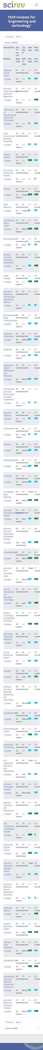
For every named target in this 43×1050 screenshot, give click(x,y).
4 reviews (7, 579)
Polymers (7, 444)
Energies (7, 671)
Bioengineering (9, 713)
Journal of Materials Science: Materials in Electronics (8, 889)
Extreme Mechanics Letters (7, 926)
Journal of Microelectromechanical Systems (13, 513)
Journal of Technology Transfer (8, 787)
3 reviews (7, 210)
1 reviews (7, 79)
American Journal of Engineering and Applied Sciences (8, 533)
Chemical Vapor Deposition (8, 945)
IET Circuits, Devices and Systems (8, 173)
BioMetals (7, 349)
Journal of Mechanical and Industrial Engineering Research (9, 296)
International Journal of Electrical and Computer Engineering (8, 394)
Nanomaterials (9, 460)
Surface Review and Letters (8, 655)
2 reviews (7, 266)
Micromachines (9, 239)
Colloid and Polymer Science (8, 847)
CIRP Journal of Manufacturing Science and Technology (9, 114)
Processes (7, 476)
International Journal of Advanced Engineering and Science (8, 981)
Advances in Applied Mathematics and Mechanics (8, 370)
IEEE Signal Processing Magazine (8, 636)
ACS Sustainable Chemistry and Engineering (8, 765)
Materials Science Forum (7, 73)
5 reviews (7, 500)
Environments (9, 428)
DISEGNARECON (10, 960)
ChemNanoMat (9, 552)
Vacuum (6, 188)
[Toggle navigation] (36, 5)
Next (18, 36)
